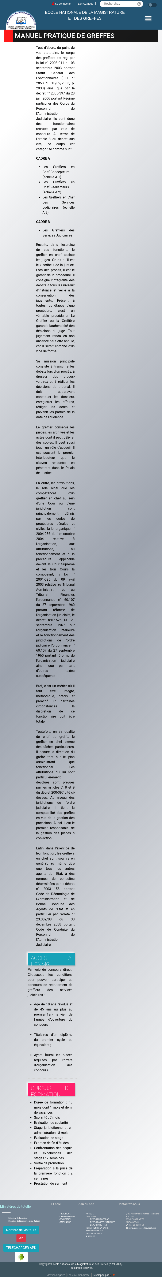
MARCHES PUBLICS (94, 1231)
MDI (112, 1275)
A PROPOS (90, 1236)
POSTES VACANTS (94, 1234)
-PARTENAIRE (65, 1222)
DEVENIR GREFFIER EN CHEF (102, 1222)
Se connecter (62, 3)
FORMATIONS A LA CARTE (97, 1228)
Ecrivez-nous (85, 3)
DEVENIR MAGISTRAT (99, 1219)
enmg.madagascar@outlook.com (142, 1228)
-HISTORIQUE (64, 1214)
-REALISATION (65, 1219)
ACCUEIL (90, 1214)
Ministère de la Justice (17, 1218)
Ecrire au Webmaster (79, 1275)
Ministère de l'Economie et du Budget (24, 1221)
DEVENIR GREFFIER (98, 1225)
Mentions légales (56, 1275)
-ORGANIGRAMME (67, 1216)
